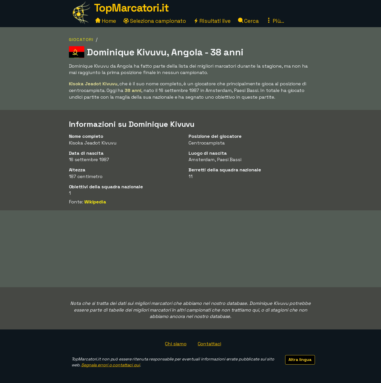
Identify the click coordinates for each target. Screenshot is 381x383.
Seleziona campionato (154, 20)
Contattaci (209, 344)
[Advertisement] (190, 249)
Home (105, 20)
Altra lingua (300, 359)
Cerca (248, 20)
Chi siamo (175, 344)
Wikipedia (95, 202)
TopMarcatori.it (131, 8)
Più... (275, 20)
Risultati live (212, 20)
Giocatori (81, 39)
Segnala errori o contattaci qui (110, 365)
